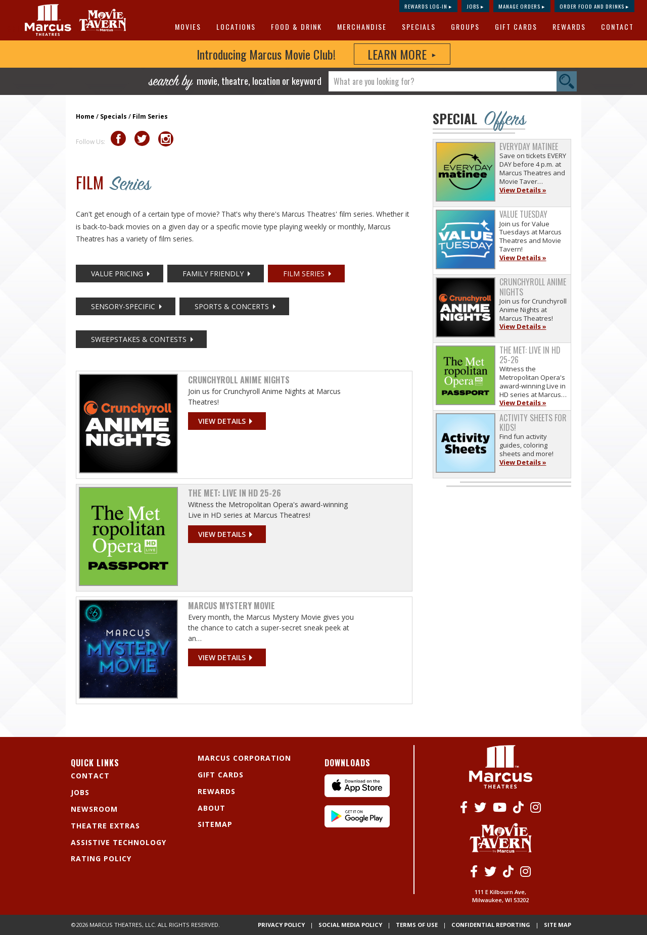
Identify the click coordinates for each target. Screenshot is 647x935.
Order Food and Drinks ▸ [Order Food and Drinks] (594, 6)
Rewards (569, 26)
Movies (188, 26)
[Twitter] (480, 807)
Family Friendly (213, 273)
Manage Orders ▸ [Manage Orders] (521, 6)
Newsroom (94, 809)
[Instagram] (535, 807)
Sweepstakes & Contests (139, 339)
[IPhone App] (357, 794)
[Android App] (357, 824)
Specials (419, 26)
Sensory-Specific (123, 306)
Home (85, 116)
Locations (236, 26)
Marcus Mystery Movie (231, 606)
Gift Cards (516, 26)
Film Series (150, 116)
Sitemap (215, 824)
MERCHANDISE (362, 26)
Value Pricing (117, 273)
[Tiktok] (518, 807)
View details (222, 421)
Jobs (80, 792)
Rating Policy (101, 858)
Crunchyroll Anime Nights (239, 380)
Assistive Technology (118, 842)
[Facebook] (464, 807)
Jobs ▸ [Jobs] (475, 6)
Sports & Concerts (232, 306)
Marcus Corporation (244, 758)
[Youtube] (499, 807)
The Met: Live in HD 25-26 (234, 493)
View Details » (522, 189)
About (211, 808)
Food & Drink (296, 26)
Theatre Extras (105, 825)
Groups (465, 26)
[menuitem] (189, 26)
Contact (617, 26)
